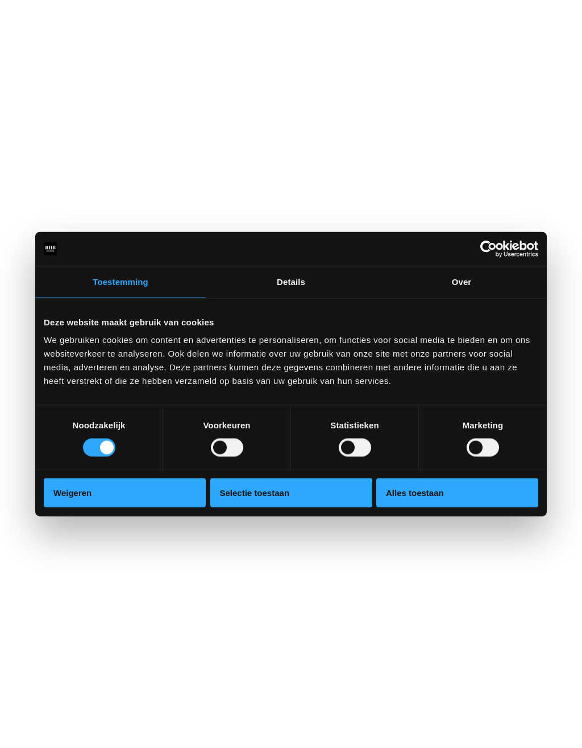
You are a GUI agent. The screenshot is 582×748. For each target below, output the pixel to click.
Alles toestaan (415, 493)
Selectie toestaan (255, 493)
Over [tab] (462, 281)
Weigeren (72, 493)
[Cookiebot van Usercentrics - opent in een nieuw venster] (488, 248)
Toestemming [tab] (120, 281)
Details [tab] (291, 281)
